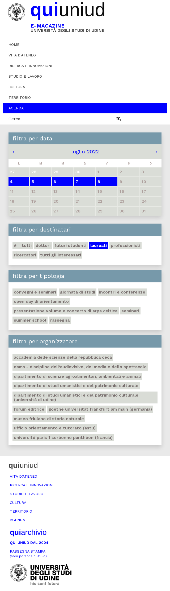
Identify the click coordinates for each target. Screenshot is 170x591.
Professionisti (125, 245)
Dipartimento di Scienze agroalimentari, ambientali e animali (77, 376)
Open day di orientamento (41, 301)
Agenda (16, 108)
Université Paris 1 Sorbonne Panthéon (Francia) (63, 437)
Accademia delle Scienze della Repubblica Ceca (63, 357)
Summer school (30, 320)
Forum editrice (29, 409)
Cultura (16, 87)
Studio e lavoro (25, 76)
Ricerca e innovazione (30, 66)
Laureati (98, 245)
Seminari (130, 310)
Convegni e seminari (35, 292)
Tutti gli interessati (60, 254)
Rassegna (60, 320)
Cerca (14, 118)
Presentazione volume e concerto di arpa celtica (65, 310)
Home (13, 44)
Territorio (19, 97)
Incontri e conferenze (122, 292)
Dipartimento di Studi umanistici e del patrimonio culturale (76, 385)
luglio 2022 (85, 151)
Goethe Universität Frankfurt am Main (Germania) (100, 409)
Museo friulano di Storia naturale (49, 418)
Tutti (23, 245)
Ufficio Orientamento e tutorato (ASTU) (55, 427)
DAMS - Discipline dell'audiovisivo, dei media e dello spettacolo (80, 366)
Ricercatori (25, 254)
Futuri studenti (70, 245)
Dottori (43, 245)
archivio (28, 532)
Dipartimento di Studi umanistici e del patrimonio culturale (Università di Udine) (76, 397)
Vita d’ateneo (22, 55)
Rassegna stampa (28, 553)
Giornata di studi (77, 292)
